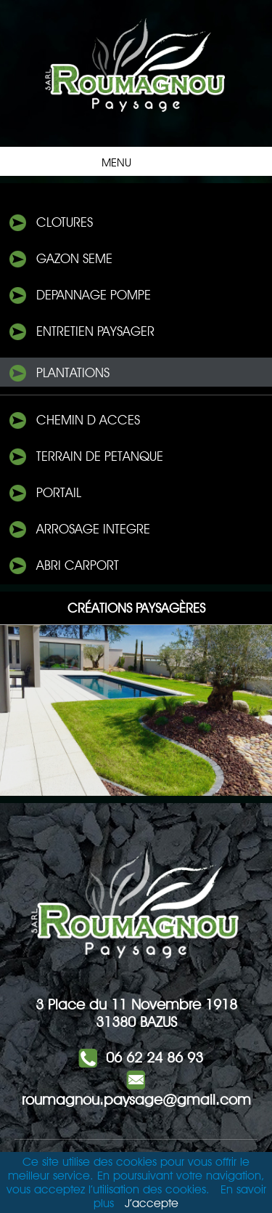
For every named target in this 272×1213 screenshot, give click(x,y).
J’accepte (151, 1203)
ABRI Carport (63, 566)
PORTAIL (44, 493)
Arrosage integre (78, 530)
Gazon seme (59, 259)
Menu (133, 161)
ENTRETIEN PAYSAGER (80, 332)
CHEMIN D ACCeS (73, 421)
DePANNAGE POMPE (79, 296)
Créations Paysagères (136, 608)
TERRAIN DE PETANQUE (85, 457)
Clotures (50, 223)
